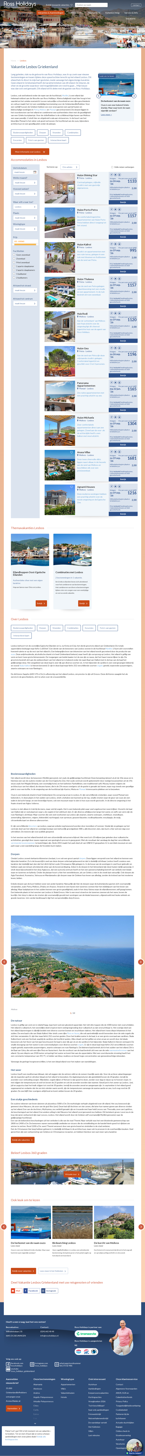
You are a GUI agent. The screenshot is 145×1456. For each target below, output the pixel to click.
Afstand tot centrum (23, 298)
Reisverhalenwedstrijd (98, 1418)
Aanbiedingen (94, 1388)
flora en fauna (73, 1033)
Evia (35, 1418)
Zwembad (20, 258)
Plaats (16, 213)
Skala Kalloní (24, 665)
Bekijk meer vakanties (21, 1271)
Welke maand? (20, 177)
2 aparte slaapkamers (25, 270)
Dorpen (42, 132)
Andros (36, 1393)
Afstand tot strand (22, 285)
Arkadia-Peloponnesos (43, 1401)
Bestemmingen (25, 12)
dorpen (82, 858)
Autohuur (92, 1384)
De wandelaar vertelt (97, 1422)
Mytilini (65, 95)
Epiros (36, 1414)
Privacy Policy (122, 1401)
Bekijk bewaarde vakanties (59, 5)
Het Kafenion (94, 1427)
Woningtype (19, 224)
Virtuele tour (71, 1174)
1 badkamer (21, 274)
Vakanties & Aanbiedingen (50, 12)
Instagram (51, 1290)
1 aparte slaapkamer (25, 266)
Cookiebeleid (121, 1410)
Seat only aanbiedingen (98, 1410)
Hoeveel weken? (21, 188)
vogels (100, 665)
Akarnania (37, 1384)
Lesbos (23, 60)
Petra (36, 109)
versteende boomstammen (23, 843)
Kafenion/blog (112, 12)
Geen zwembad (23, 255)
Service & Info (131, 12)
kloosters (33, 826)
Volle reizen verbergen (124, 167)
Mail (18, 1290)
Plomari (53, 109)
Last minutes (94, 1435)
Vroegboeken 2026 (96, 1401)
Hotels (64, 1397)
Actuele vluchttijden (125, 1422)
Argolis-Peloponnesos (43, 1397)
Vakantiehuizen (67, 1393)
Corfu (36, 1410)
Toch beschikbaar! (96, 1405)
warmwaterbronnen (118, 1050)
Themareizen (94, 12)
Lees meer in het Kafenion (51, 1271)
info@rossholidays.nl (49, 1335)
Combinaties (72, 132)
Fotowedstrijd (94, 1414)
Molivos (43, 109)
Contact (119, 1384)
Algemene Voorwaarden (126, 1388)
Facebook (33, 1290)
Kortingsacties (75, 12)
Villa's (63, 1388)
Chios (36, 1405)
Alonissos (37, 1388)
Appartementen (68, 1384)
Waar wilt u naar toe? (23, 202)
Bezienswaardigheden (23, 132)
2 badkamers (21, 277)
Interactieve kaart (58, 140)
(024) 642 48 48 (47, 1331)
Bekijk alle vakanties (21, 1140)
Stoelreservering (123, 1435)
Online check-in (123, 1431)
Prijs (15, 237)
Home (13, 60)
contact (136, 5)
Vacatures (131, 18)
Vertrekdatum (20, 168)
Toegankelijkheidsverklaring (128, 1405)
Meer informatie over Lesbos (28, 152)
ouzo (13, 654)
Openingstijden (123, 1448)
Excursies (17, 140)
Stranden (57, 132)
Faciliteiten (18, 251)
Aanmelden (12, 1408)
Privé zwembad (23, 262)
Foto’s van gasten (36, 140)
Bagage (119, 1427)
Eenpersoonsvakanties (98, 1393)
